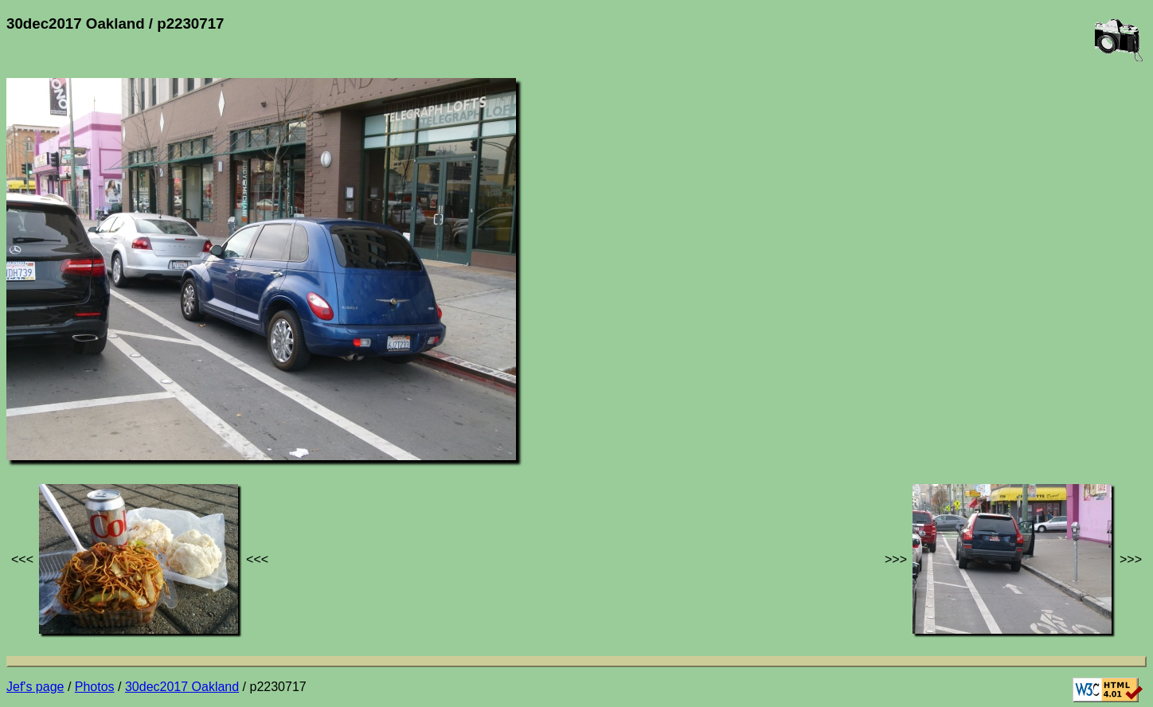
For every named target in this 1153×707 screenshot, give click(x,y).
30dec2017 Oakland (182, 686)
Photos (95, 686)
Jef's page (35, 686)
